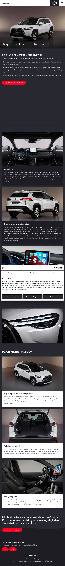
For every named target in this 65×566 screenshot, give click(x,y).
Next (60, 326)
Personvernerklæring (32, 559)
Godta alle (53, 297)
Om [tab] (54, 272)
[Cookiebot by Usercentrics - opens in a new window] (55, 268)
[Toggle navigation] (62, 3)
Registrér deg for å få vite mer (14, 82)
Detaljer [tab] (32, 272)
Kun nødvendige (12, 297)
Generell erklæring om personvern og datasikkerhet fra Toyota (32, 561)
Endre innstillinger (32, 297)
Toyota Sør (5, 3)
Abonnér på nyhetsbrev (12, 530)
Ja (5, 549)
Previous (5, 326)
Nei (13, 549)
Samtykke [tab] (11, 272)
